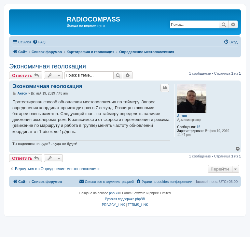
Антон (182, 116)
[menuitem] (39, 42)
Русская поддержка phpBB (125, 199)
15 (198, 127)
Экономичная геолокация (47, 66)
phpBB (114, 193)
